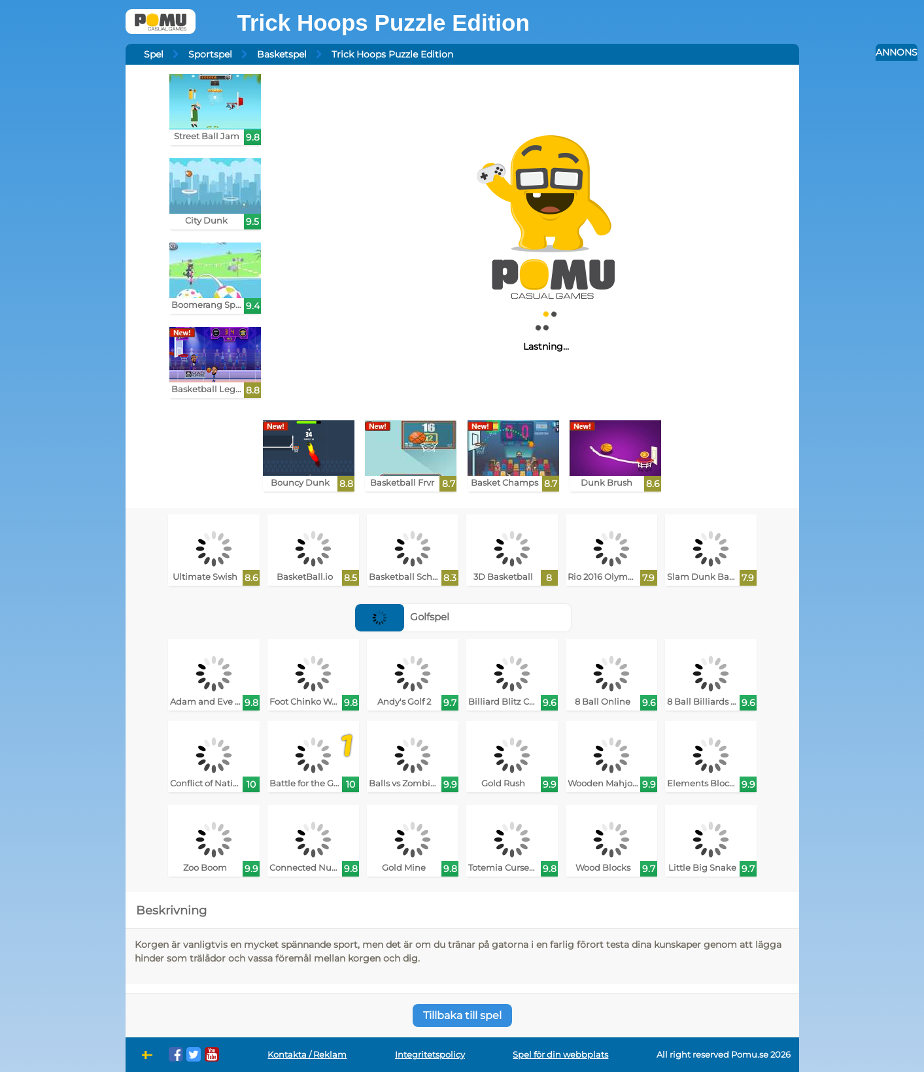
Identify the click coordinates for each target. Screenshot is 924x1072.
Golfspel (402, 617)
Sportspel (210, 54)
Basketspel (282, 54)
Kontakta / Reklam (307, 1055)
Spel (153, 54)
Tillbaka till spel (462, 1015)
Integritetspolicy (430, 1055)
